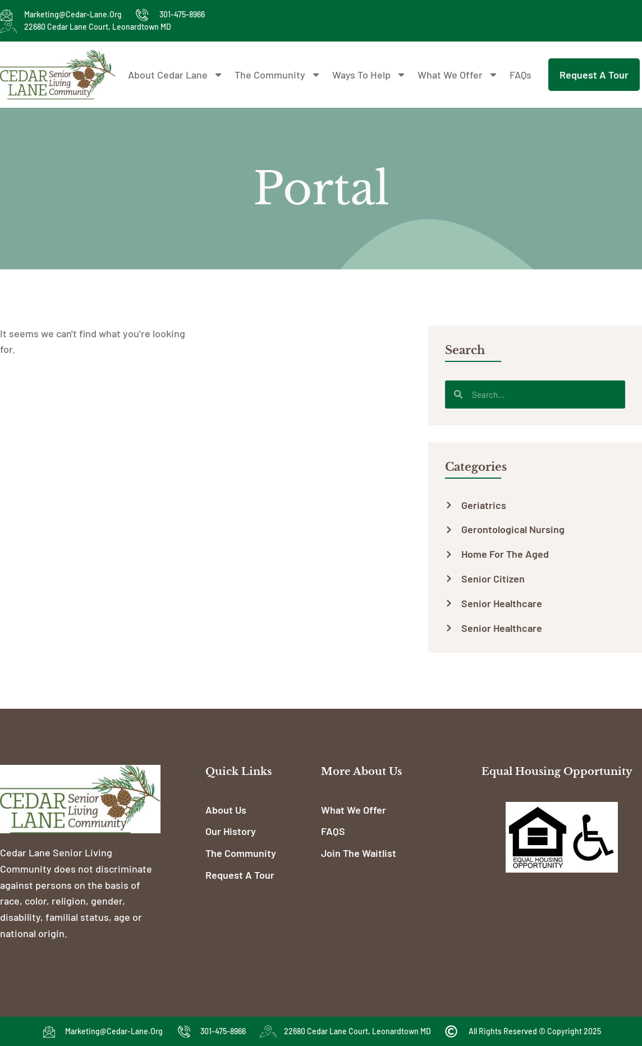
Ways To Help (369, 74)
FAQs (520, 74)
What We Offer (458, 74)
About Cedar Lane (175, 74)
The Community (278, 74)
